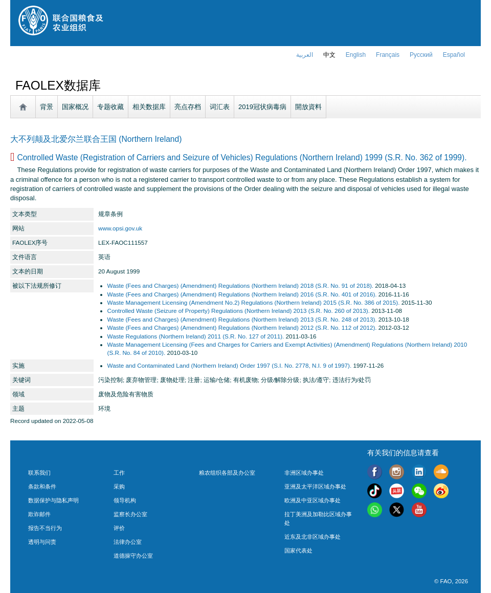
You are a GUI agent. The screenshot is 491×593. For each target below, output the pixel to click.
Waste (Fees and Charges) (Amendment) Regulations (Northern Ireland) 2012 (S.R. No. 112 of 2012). (242, 327)
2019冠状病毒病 (262, 107)
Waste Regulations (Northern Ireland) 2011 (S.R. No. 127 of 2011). (195, 336)
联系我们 (39, 473)
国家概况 (75, 107)
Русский (421, 54)
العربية (304, 54)
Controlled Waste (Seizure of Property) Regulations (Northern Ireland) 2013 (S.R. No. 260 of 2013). (238, 310)
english (356, 54)
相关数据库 (149, 107)
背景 (46, 107)
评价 (119, 528)
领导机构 (125, 500)
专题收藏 (110, 107)
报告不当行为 (45, 528)
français (387, 54)
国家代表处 (298, 550)
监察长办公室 (130, 514)
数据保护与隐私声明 (53, 500)
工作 (119, 473)
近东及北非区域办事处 (312, 537)
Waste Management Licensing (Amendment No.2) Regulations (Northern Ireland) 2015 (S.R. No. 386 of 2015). (253, 302)
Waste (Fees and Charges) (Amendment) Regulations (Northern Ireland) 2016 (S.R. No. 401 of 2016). (242, 294)
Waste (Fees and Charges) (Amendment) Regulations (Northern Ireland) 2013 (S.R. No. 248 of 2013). (242, 319)
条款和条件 (42, 486)
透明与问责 (42, 542)
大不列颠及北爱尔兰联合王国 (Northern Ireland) (96, 139)
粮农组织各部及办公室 (227, 473)
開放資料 (308, 107)
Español (454, 54)
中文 (329, 54)
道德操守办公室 (133, 556)
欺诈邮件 (39, 514)
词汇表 (220, 107)
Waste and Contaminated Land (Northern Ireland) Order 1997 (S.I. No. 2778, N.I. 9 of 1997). (229, 365)
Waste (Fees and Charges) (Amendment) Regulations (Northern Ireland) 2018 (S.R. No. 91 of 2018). (240, 285)
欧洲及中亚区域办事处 (312, 500)
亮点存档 (187, 107)
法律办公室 (128, 542)
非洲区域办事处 (304, 473)
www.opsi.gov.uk (120, 228)
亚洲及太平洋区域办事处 (315, 486)
